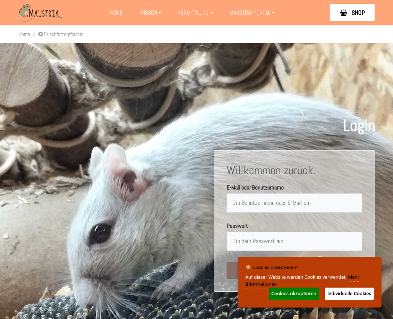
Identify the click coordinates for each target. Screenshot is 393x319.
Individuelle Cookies (349, 293)
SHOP (352, 13)
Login (359, 126)
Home (116, 12)
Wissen (150, 14)
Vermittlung (197, 14)
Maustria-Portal (254, 14)
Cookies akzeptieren (293, 293)
